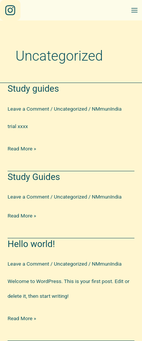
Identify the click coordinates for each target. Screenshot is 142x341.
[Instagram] (10, 10)
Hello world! (31, 244)
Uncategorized (70, 109)
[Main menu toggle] (134, 10)
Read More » (22, 148)
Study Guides (34, 177)
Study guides (33, 88)
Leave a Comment (28, 109)
